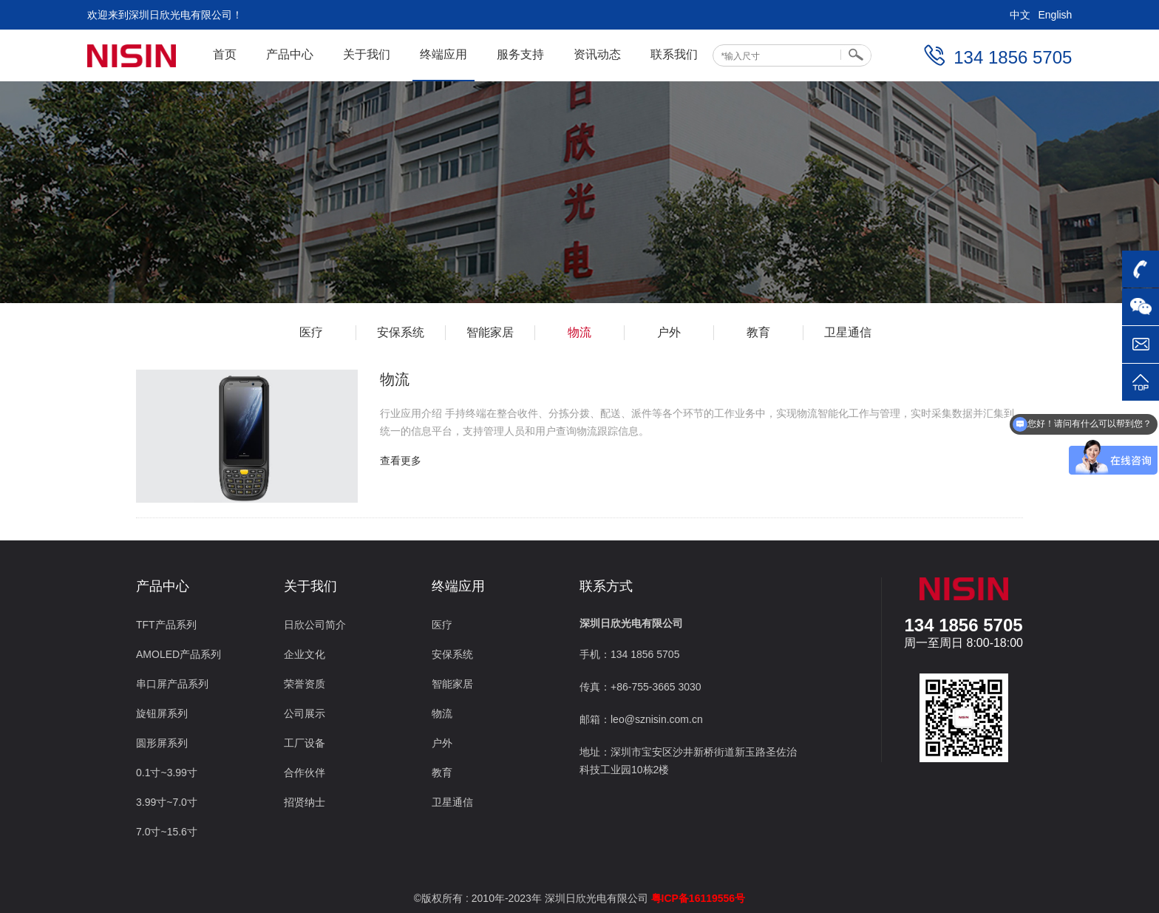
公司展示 (304, 713)
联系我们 (674, 54)
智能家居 (490, 332)
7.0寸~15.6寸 (166, 832)
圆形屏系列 (162, 743)
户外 (669, 332)
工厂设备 (304, 743)
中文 (1020, 15)
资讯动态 (597, 54)
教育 (758, 332)
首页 (225, 54)
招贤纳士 (304, 802)
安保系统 (400, 332)
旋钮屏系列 (162, 713)
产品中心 (289, 54)
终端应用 (443, 54)
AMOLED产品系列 (178, 654)
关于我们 (366, 54)
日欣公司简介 (315, 625)
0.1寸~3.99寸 (166, 772)
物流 (579, 332)
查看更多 (400, 460)
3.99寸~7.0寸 (166, 802)
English (1055, 15)
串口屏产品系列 (172, 684)
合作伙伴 (304, 772)
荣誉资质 (304, 684)
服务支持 (520, 54)
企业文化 (304, 654)
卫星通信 (847, 332)
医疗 (311, 332)
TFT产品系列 (166, 625)
